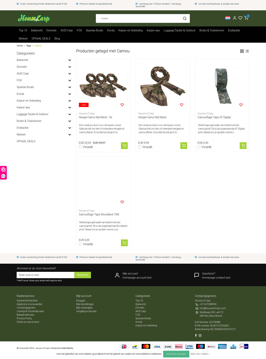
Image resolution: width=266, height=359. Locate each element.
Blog (57, 38)
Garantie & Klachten (27, 300)
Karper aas (153, 30)
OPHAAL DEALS (41, 38)
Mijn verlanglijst (84, 307)
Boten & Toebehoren (212, 30)
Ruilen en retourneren (28, 322)
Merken (23, 38)
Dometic (51, 30)
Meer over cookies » (200, 354)
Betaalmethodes (25, 314)
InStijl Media (67, 348)
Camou (38, 45)
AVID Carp (67, 30)
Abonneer (82, 274)
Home (20, 45)
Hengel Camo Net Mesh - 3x (95, 117)
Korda (111, 30)
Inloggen (80, 300)
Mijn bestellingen (85, 304)
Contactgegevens (26, 307)
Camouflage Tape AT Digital (214, 117)
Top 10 (23, 30)
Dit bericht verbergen (176, 354)
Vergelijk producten (86, 311)
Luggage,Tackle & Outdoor (179, 30)
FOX (79, 30)
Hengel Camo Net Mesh (152, 117)
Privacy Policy (24, 318)
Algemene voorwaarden (29, 304)
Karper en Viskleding (131, 30)
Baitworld (36, 30)
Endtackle (234, 30)
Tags (28, 45)
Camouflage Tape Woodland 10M (99, 214)
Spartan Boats (94, 30)
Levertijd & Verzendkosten (30, 311)
